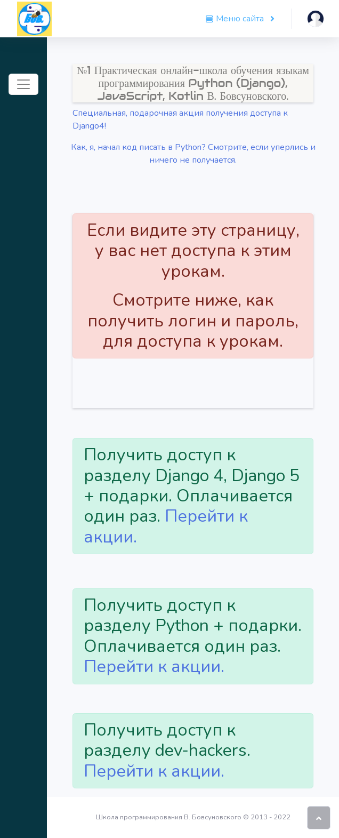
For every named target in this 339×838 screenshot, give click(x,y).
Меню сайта (235, 18)
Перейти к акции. (166, 526)
